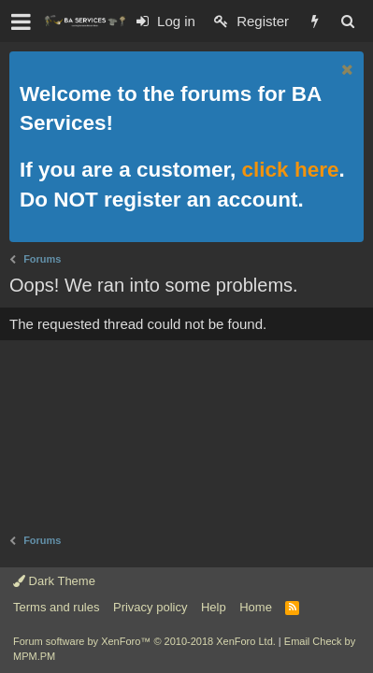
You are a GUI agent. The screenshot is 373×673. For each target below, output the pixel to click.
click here (290, 169)
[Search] (347, 21)
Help (213, 607)
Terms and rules (56, 607)
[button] (21, 21)
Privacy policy (150, 607)
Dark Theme (54, 581)
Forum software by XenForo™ (144, 641)
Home (255, 607)
